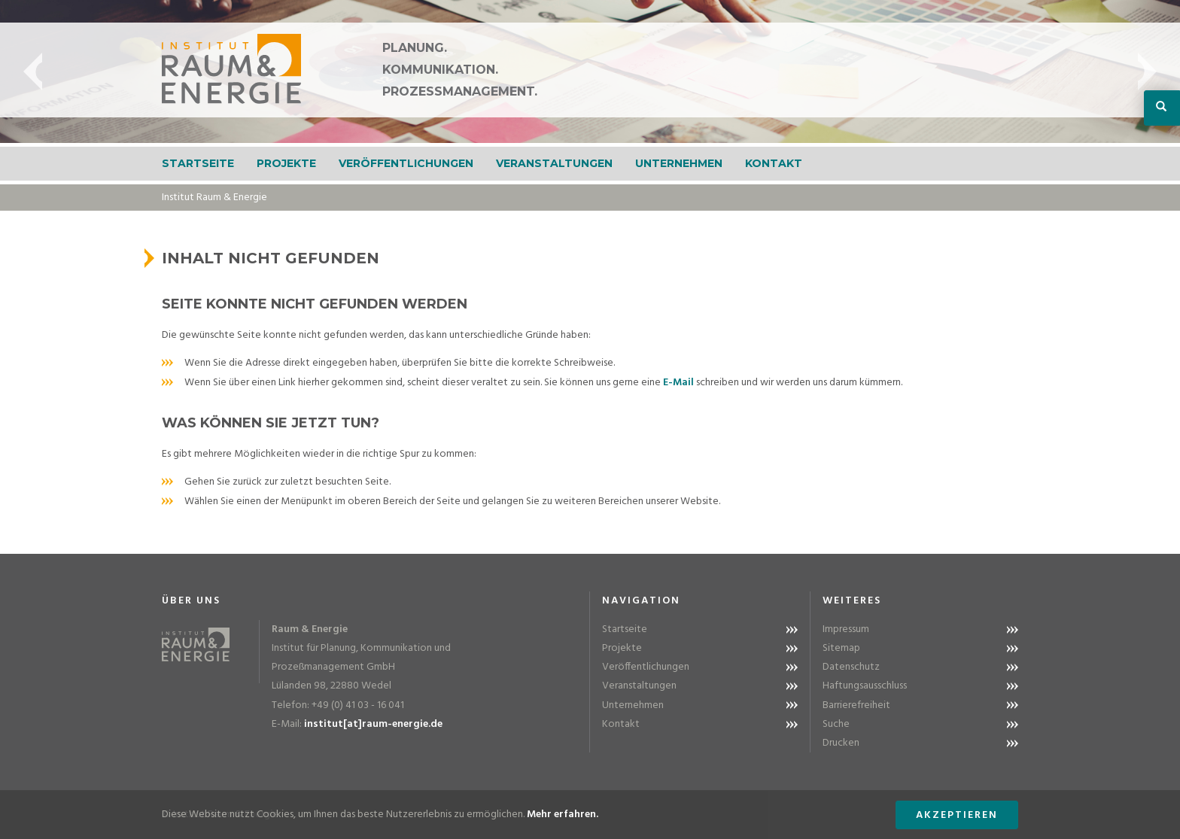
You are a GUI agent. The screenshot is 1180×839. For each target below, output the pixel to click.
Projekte (286, 163)
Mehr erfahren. (562, 814)
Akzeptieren (957, 815)
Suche (836, 724)
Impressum (846, 629)
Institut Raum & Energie (214, 197)
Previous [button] (32, 71)
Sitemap (841, 648)
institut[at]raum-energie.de (373, 724)
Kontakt (773, 163)
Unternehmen (678, 163)
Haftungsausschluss (865, 686)
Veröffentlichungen (406, 163)
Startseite (198, 163)
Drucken (841, 743)
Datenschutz (851, 667)
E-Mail (678, 382)
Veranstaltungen (554, 163)
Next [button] (1147, 71)
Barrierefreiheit (856, 705)
